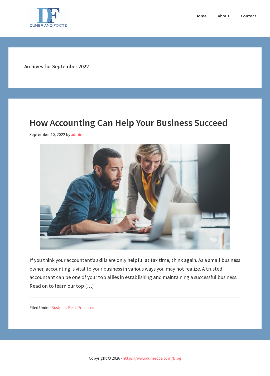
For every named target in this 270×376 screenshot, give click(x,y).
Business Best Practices (72, 307)
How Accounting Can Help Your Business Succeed (129, 123)
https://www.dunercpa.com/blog (152, 358)
